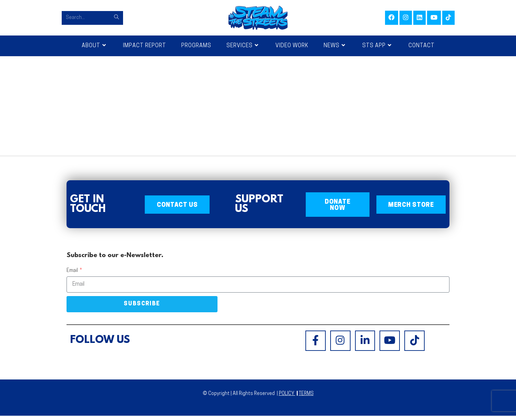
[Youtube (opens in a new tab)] (434, 18)
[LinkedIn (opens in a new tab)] (419, 18)
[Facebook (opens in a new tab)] (391, 18)
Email (73, 271)
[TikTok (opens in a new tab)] (448, 18)
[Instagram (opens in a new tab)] (405, 18)
